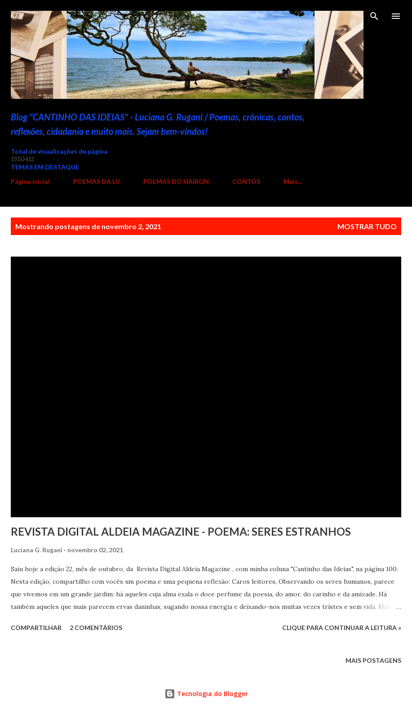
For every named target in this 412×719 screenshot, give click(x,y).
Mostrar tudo (367, 226)
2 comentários (96, 627)
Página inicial (30, 181)
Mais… (293, 181)
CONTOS (246, 181)
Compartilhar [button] (36, 627)
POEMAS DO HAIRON (176, 181)
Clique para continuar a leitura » (341, 627)
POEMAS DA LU (96, 181)
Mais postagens (373, 660)
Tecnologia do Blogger (206, 693)
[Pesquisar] (374, 16)
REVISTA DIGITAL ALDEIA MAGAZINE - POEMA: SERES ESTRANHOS (181, 531)
